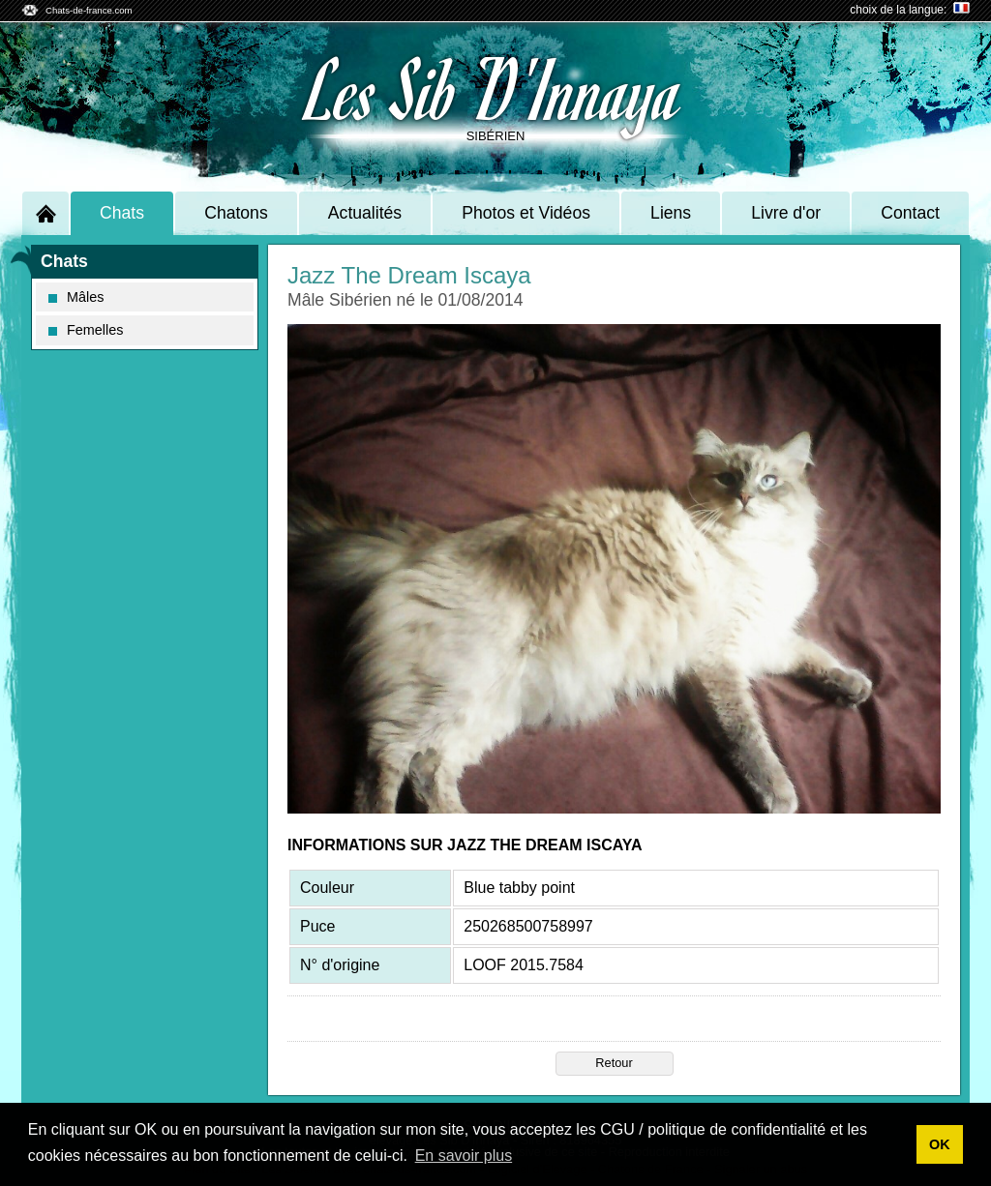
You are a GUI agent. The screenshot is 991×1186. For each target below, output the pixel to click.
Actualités (365, 212)
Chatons (236, 212)
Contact (910, 212)
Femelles (85, 330)
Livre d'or (786, 212)
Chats (122, 212)
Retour (613, 1062)
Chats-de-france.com (89, 10)
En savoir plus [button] (464, 1155)
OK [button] (939, 1144)
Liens (670, 212)
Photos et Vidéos (526, 212)
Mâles (76, 297)
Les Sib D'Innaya (495, 87)
